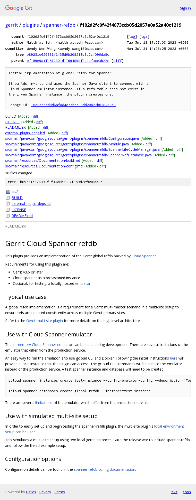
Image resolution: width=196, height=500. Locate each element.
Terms (59, 491)
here (173, 358)
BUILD (10, 116)
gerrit (11, 25)
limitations (44, 402)
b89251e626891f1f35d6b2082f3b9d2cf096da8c (68, 54)
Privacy (45, 491)
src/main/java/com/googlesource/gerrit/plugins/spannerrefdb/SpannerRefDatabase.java (78, 155)
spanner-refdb (59, 25)
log (132, 36)
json (187, 491)
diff (117, 60)
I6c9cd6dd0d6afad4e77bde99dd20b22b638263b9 (73, 105)
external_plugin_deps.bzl (25, 132)
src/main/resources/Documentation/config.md (44, 166)
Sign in (185, 8)
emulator (82, 283)
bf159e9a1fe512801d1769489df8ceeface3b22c (68, 60)
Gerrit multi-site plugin (44, 320)
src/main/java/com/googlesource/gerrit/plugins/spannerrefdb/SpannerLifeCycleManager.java (82, 149)
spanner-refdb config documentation (104, 469)
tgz (144, 36)
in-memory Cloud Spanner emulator (42, 344)
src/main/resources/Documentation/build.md (42, 160)
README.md (15, 127)
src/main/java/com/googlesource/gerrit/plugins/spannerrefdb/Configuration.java (72, 138)
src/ (15, 191)
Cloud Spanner (144, 255)
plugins (30, 25)
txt (174, 491)
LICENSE (12, 121)
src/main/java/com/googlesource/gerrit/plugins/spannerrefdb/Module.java (67, 143)
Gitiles (31, 491)
